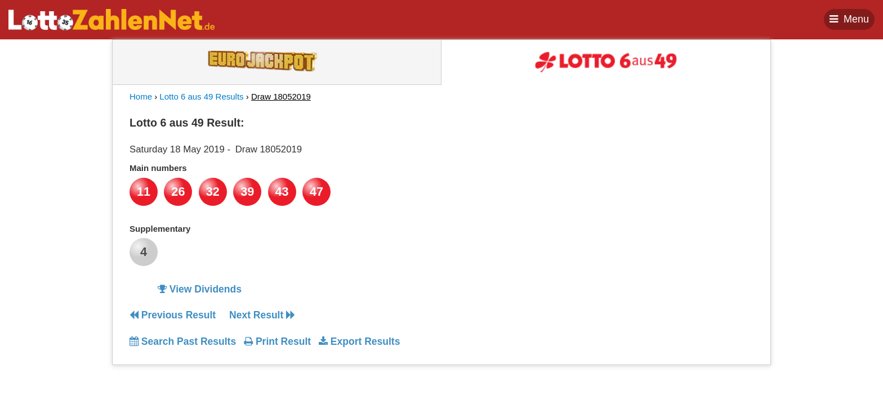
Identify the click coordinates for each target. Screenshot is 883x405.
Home (141, 96)
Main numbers (158, 168)
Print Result (277, 341)
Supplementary (160, 228)
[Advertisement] (651, 182)
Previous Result (173, 315)
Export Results (359, 341)
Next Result (262, 315)
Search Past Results (183, 341)
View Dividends (200, 289)
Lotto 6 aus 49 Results (201, 96)
